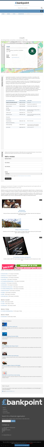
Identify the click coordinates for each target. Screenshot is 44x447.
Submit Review (8, 178)
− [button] (2, 45)
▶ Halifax (3, 292)
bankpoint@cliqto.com (10, 391)
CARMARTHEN (21, 13)
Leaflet (32, 72)
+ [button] (2, 43)
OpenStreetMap (36, 72)
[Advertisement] (22, 27)
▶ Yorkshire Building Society (7, 288)
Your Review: (23, 168)
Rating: (23, 173)
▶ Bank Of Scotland (5, 290)
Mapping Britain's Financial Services (22, 5)
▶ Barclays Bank (4, 296)
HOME (3, 13)
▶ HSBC (2, 294)
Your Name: (23, 163)
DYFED (14, 13)
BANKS (8, 13)
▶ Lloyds (3, 303)
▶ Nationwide (4, 305)
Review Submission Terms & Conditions (24, 175)
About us (4, 407)
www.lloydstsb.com (15, 57)
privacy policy (29, 443)
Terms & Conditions (6, 412)
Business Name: (23, 160)
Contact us (4, 409)
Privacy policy (5, 411)
